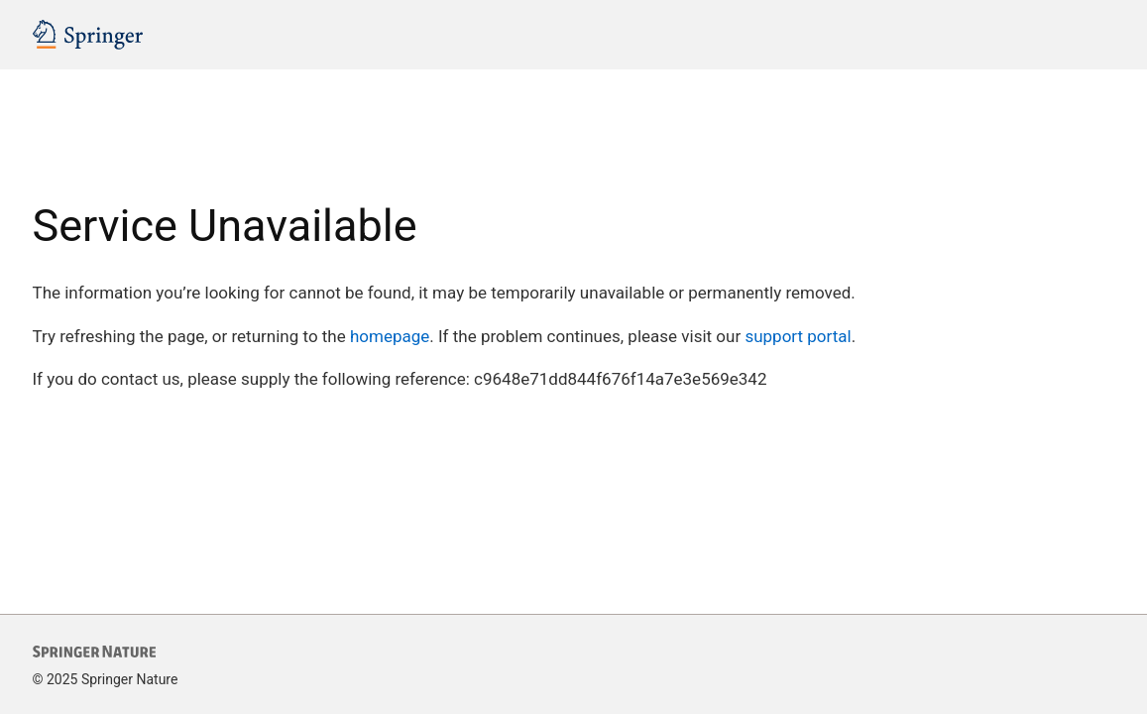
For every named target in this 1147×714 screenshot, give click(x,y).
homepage (389, 336)
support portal (798, 336)
